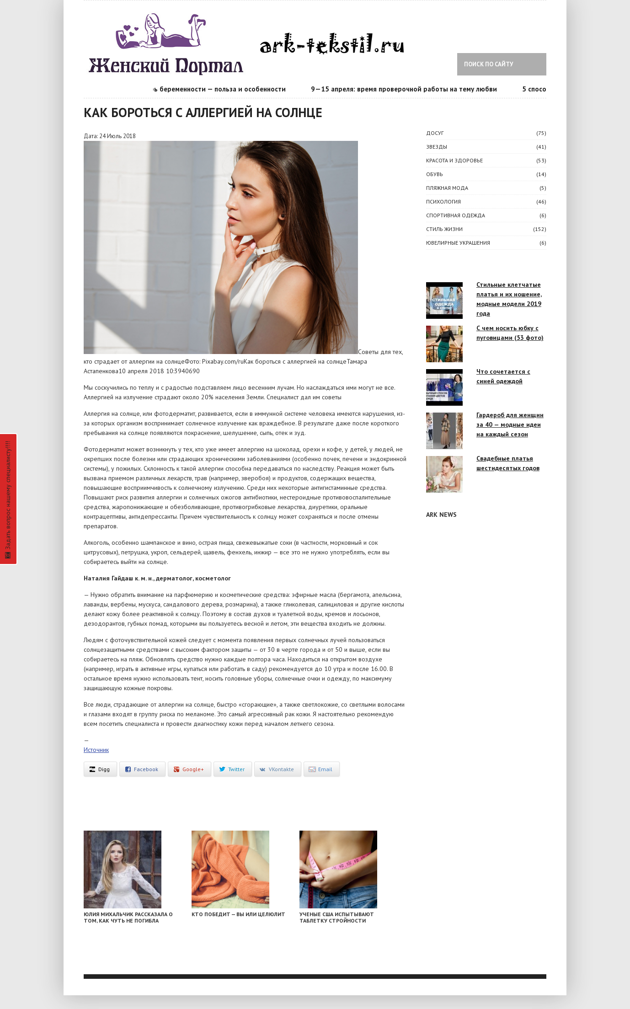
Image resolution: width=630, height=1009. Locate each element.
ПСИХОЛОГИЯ (443, 201)
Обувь (434, 174)
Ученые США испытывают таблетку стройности (336, 917)
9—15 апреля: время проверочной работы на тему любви (407, 89)
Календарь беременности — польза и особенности (207, 89)
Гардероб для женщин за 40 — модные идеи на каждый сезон (510, 424)
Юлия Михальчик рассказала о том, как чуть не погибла (128, 917)
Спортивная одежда (455, 215)
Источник (96, 750)
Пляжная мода (447, 187)
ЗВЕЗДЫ (436, 146)
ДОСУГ (434, 132)
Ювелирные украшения (458, 242)
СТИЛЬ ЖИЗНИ (444, 228)
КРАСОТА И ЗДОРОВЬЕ (454, 160)
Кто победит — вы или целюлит (238, 914)
